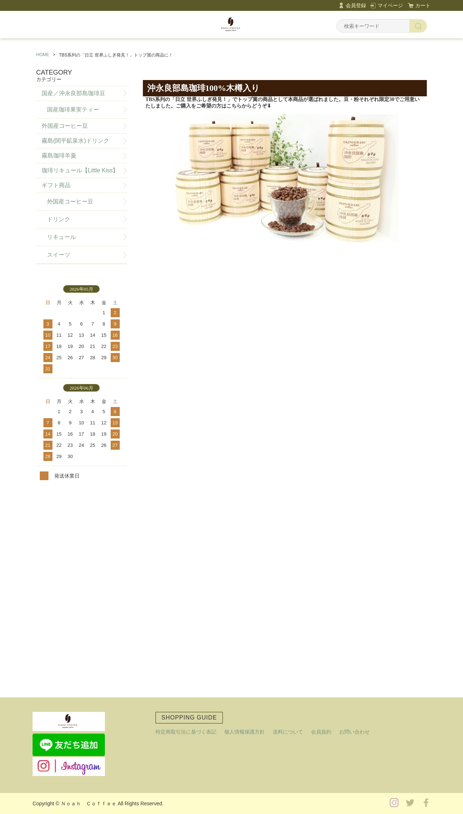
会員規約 (321, 732)
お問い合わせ (354, 732)
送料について (288, 732)
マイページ (390, 5)
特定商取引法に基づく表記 (186, 732)
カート (422, 5)
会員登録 (356, 5)
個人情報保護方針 (244, 732)
